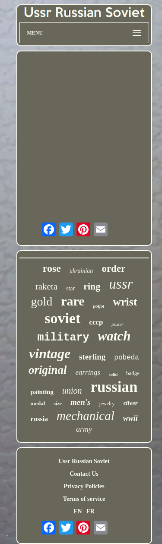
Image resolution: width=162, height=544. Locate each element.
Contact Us (84, 474)
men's (80, 402)
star (70, 288)
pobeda (126, 358)
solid (113, 374)
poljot (99, 306)
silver (130, 403)
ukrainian (81, 270)
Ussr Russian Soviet (84, 461)
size (58, 404)
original (48, 369)
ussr (121, 284)
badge (133, 373)
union (72, 390)
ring (91, 286)
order (113, 268)
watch (114, 336)
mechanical (85, 416)
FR (90, 511)
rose (52, 268)
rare (72, 301)
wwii (130, 418)
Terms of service (84, 499)
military (63, 337)
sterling (92, 356)
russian (113, 387)
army (84, 429)
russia (39, 419)
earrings (87, 372)
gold (41, 301)
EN (77, 511)
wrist (125, 302)
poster (117, 324)
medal (37, 403)
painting (42, 391)
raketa (46, 286)
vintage (49, 353)
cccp (96, 322)
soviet (62, 318)
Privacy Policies (84, 486)
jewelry (106, 404)
